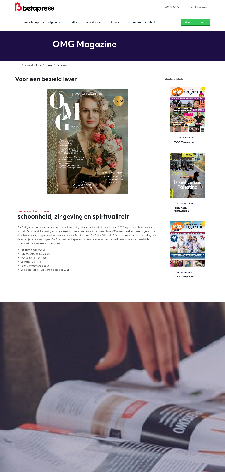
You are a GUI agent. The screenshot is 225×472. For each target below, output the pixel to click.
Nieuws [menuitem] (115, 22)
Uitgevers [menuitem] (54, 22)
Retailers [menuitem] (73, 22)
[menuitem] (169, 7)
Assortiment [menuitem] (94, 22)
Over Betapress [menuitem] (34, 22)
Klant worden (194, 22)
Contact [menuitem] (150, 22)
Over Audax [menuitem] (134, 22)
